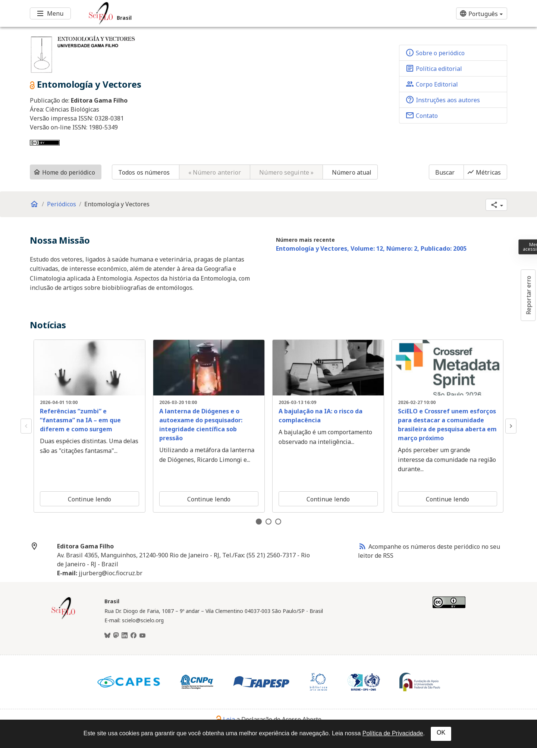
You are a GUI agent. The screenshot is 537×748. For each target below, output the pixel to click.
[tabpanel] (89, 426)
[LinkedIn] (125, 636)
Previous (26, 426)
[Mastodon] (116, 636)
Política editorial (433, 68)
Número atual (351, 172)
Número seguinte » (286, 172)
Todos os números (144, 172)
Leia (225, 719)
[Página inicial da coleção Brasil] (63, 618)
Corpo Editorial (431, 83)
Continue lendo (89, 499)
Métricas (484, 172)
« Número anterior (214, 172)
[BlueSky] (107, 636)
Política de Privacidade (392, 733)
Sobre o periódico (435, 52)
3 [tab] (278, 522)
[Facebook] (133, 636)
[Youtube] (142, 636)
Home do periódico (64, 172)
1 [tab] (259, 522)
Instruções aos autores (442, 99)
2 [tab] (268, 522)
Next (510, 426)
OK (441, 732)
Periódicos (61, 204)
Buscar (445, 172)
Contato (421, 115)
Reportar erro (528, 295)
